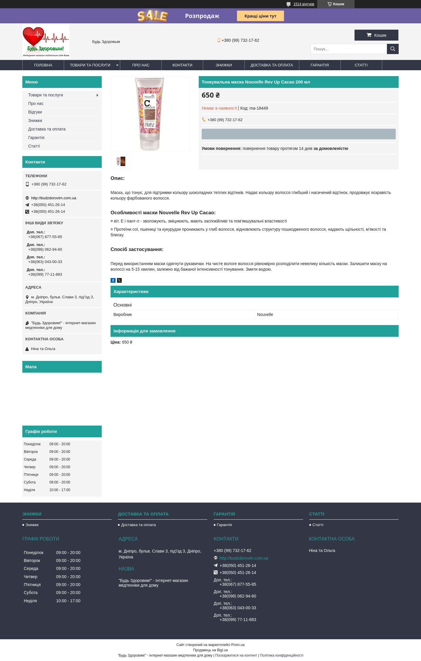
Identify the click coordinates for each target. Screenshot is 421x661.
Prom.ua (238, 645)
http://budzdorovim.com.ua (53, 198)
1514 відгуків (303, 4)
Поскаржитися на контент (236, 655)
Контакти (182, 65)
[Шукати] (393, 49)
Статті (361, 65)
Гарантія (320, 65)
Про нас (141, 65)
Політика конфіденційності (281, 655)
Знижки (224, 65)
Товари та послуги (90, 65)
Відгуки (35, 112)
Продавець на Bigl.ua (210, 650)
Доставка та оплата (271, 65)
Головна (43, 65)
